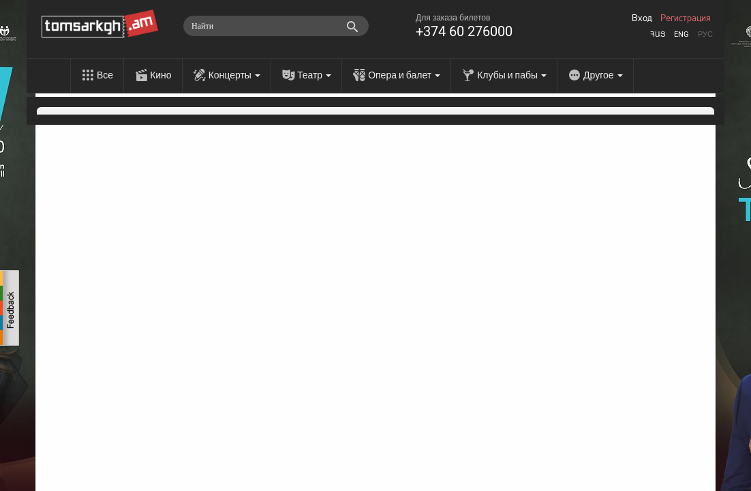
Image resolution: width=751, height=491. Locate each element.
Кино (161, 75)
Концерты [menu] (234, 75)
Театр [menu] (314, 75)
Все (105, 75)
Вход (642, 18)
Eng (681, 34)
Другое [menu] (602, 75)
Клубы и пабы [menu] (512, 75)
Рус (705, 34)
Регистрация (685, 18)
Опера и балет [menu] (404, 75)
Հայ (657, 34)
